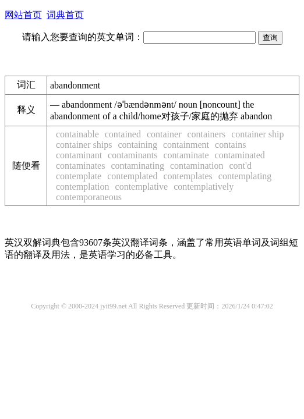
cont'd (240, 166)
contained (123, 134)
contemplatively (204, 186)
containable (77, 134)
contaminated (240, 155)
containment (186, 145)
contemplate (78, 176)
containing (137, 145)
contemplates (187, 176)
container (164, 134)
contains (230, 145)
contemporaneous (89, 197)
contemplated (132, 176)
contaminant (79, 155)
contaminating (137, 166)
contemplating (245, 176)
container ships (84, 145)
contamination (197, 166)
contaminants (132, 155)
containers (206, 134)
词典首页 (65, 15)
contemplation (82, 186)
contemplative (141, 186)
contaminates (80, 166)
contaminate (185, 155)
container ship (257, 134)
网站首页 (23, 15)
